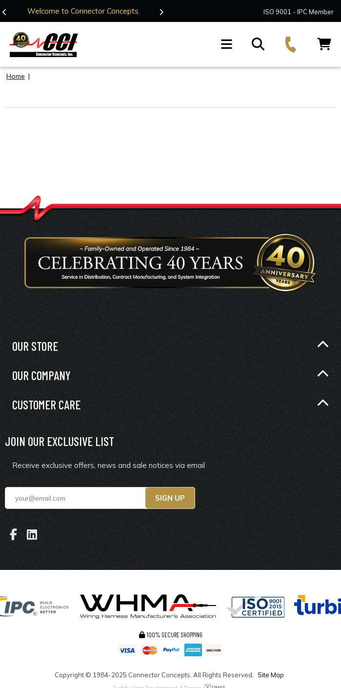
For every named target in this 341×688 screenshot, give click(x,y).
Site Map (271, 675)
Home (15, 76)
